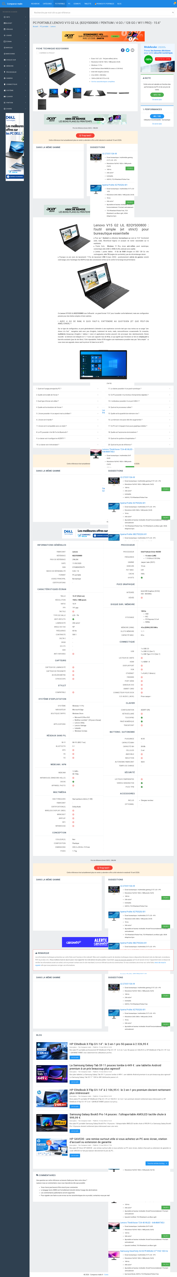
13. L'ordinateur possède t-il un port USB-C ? (124, 401)
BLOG (119, 4)
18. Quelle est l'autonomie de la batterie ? (123, 432)
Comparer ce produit (47, 53)
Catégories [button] (47, 4)
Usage (7, 35)
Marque (8, 47)
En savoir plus (157, 99)
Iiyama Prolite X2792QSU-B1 (114, 185)
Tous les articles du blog (157, 1163)
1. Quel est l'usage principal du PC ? (48, 389)
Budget (7, 23)
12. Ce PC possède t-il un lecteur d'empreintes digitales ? (128, 395)
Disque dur (9, 60)
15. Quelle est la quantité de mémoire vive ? (123, 413)
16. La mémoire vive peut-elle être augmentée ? (125, 420)
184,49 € (165, 1207)
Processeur (9, 72)
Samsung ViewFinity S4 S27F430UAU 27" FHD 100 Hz (144, 1251)
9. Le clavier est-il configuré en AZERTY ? (50, 438)
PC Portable (60, 4)
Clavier (8, 96)
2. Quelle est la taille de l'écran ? (47, 395)
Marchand (9, 54)
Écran (7, 41)
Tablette (87, 4)
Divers (7, 109)
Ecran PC (77, 4)
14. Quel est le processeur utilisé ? (120, 407)
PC (69, 4)
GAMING (8, 78)
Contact (107, 1275)
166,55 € (165, 1236)
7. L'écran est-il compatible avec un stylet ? (51, 426)
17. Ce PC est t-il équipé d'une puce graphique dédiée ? (127, 426)
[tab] (15, 17)
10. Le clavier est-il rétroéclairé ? (47, 445)
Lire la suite (74, 1057)
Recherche (35, 4)
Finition (8, 103)
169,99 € (130, 202)
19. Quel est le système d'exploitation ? (122, 438)
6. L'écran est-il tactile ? (44, 420)
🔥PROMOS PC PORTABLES (104, 4)
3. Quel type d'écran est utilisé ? (47, 401)
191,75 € (165, 1264)
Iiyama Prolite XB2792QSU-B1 (133, 534)
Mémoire (8, 66)
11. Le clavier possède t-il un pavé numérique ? (124, 389)
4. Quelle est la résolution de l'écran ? (49, 407)
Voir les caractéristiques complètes (103, 81)
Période (8, 29)
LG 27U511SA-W (109, 153)
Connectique (10, 84)
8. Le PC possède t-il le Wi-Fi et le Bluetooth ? (52, 432)
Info (6, 17)
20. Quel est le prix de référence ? (120, 445)
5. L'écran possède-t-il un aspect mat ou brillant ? (53, 413)
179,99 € (130, 168)
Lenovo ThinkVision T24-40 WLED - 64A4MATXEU (142, 1222)
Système (8, 90)
